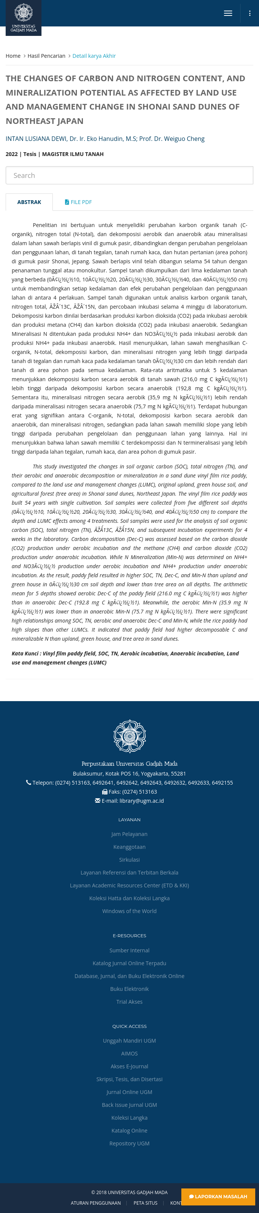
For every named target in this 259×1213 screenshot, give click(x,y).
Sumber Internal (130, 950)
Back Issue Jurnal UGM (129, 1104)
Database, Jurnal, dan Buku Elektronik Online (130, 976)
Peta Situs (146, 1203)
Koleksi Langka (130, 1117)
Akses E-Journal (130, 1066)
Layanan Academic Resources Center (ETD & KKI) (129, 885)
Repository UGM (129, 1143)
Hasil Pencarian (46, 55)
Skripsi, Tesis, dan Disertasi (130, 1079)
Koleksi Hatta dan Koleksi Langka (129, 898)
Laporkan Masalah (218, 1196)
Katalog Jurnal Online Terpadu (129, 963)
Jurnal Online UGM (129, 1092)
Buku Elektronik (129, 988)
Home (13, 55)
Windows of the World (129, 911)
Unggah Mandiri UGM (129, 1040)
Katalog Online (129, 1130)
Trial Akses (129, 1001)
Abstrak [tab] (29, 202)
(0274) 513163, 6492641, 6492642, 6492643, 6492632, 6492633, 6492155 (144, 782)
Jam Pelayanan (129, 834)
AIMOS (129, 1053)
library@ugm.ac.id (142, 800)
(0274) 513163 (140, 791)
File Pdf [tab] (78, 202)
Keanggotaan (129, 846)
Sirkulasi (129, 859)
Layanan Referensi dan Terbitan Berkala (130, 872)
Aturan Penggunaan (96, 1203)
